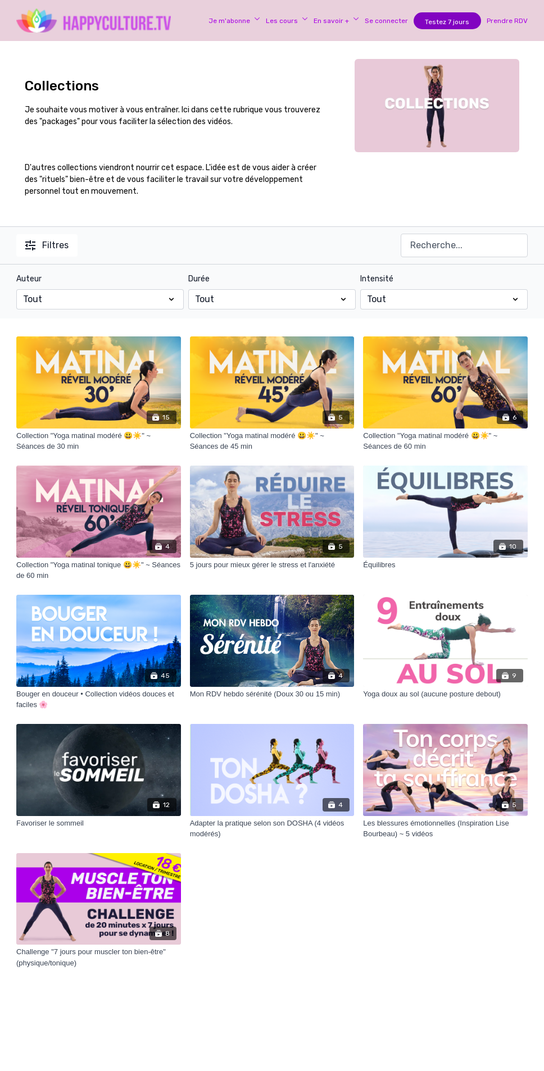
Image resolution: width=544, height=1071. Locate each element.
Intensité (376, 279)
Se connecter (386, 21)
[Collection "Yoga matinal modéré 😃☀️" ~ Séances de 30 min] (98, 441)
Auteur (29, 279)
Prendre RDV (507, 21)
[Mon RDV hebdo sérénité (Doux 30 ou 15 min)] (272, 694)
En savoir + (336, 21)
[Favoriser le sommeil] (98, 823)
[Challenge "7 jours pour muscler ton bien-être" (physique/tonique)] (98, 957)
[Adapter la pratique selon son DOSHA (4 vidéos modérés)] (272, 829)
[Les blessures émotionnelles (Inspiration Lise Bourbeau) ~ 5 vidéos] (445, 829)
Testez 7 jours (447, 22)
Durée (199, 279)
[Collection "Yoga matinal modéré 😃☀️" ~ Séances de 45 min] (272, 441)
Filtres (47, 245)
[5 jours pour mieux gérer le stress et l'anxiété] (272, 565)
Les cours (287, 21)
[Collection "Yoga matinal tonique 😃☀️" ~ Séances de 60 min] (98, 570)
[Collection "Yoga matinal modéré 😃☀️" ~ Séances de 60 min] (445, 441)
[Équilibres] (445, 565)
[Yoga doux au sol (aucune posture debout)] (445, 694)
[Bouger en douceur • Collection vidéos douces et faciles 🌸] (98, 699)
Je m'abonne (234, 21)
